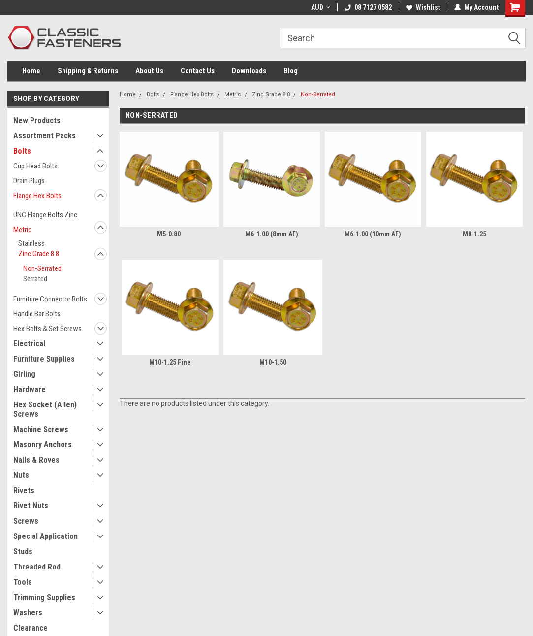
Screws (25, 521)
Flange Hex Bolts (37, 195)
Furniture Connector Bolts (50, 299)
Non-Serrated (42, 268)
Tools (22, 582)
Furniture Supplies (44, 359)
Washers (27, 612)
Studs (22, 551)
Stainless (31, 243)
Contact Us (198, 71)
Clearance (30, 628)
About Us (149, 71)
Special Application (45, 536)
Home (31, 71)
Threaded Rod (37, 566)
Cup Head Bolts (35, 166)
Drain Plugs (29, 180)
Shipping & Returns (88, 71)
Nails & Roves (36, 460)
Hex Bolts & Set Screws (47, 328)
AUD (320, 7)
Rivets (23, 490)
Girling (24, 374)
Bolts (22, 151)
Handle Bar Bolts (37, 313)
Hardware (29, 389)
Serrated (35, 278)
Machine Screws (40, 429)
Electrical (29, 343)
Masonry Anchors (42, 444)
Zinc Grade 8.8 (38, 253)
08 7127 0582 (368, 7)
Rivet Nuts (30, 505)
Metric (22, 229)
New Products (37, 120)
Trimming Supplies (44, 597)
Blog (290, 71)
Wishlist (423, 7)
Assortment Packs (44, 135)
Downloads (249, 71)
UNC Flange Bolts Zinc (45, 214)
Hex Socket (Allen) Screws (45, 409)
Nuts (21, 475)
